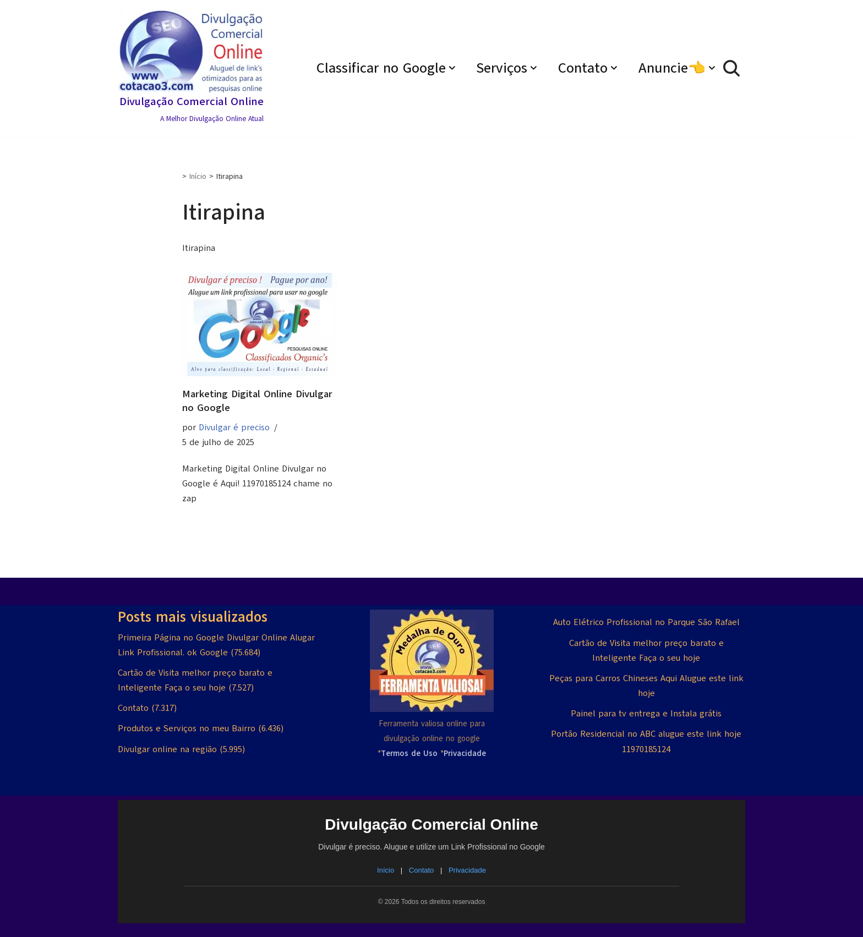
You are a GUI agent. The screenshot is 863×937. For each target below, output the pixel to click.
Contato (133, 708)
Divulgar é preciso (234, 427)
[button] (453, 68)
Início (197, 176)
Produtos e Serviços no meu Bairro (186, 728)
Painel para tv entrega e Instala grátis (646, 714)
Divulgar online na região (167, 749)
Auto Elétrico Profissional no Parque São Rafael (646, 622)
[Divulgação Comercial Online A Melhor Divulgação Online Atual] (191, 68)
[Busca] (731, 68)
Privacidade (467, 870)
